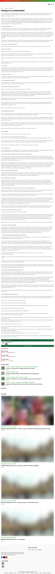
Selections (32, 572)
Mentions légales (39, 549)
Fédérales (36, 572)
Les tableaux (11, 572)
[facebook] (2, 557)
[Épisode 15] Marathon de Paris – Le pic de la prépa (13, 539)
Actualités (6, 572)
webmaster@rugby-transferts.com (11, 336)
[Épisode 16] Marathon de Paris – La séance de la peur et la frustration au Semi (19, 502)
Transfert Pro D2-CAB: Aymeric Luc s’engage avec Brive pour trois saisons (20, 368)
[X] (4, 557)
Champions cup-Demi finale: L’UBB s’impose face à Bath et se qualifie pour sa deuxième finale (24, 384)
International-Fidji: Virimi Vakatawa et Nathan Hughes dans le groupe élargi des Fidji (22, 373)
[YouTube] (6, 557)
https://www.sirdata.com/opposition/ (32, 333)
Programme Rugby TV (47, 572)
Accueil (2, 8)
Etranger (27, 572)
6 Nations (23, 572)
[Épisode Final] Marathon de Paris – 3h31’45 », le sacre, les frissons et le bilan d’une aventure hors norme (25, 428)
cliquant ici (21, 323)
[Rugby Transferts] (4, 4)
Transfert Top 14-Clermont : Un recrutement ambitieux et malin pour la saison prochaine (23, 378)
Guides (29, 549)
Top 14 (15, 572)
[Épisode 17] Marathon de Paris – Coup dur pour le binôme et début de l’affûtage (20, 465)
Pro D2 (19, 572)
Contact (33, 549)
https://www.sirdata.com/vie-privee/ (13, 331)
